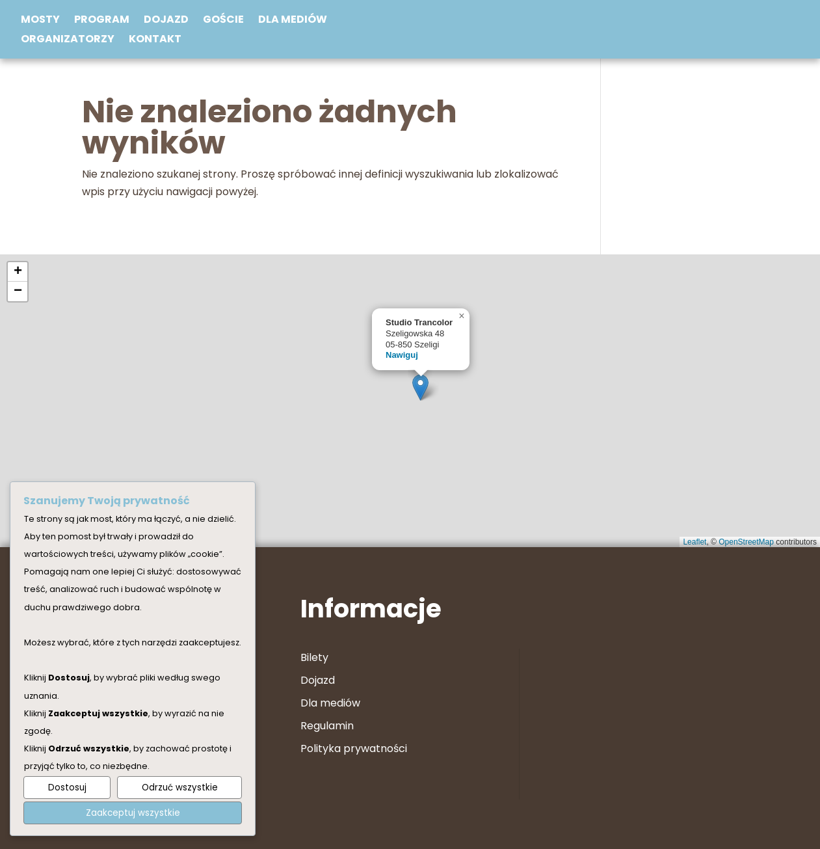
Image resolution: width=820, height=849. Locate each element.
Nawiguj (402, 355)
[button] (420, 387)
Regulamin (327, 725)
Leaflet (694, 541)
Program (101, 21)
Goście (223, 21)
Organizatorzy (67, 40)
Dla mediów (292, 21)
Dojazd (166, 21)
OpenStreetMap (746, 541)
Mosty (40, 21)
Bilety (314, 657)
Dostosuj (67, 787)
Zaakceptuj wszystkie (133, 813)
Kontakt (155, 40)
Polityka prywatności (353, 748)
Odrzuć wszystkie (180, 787)
